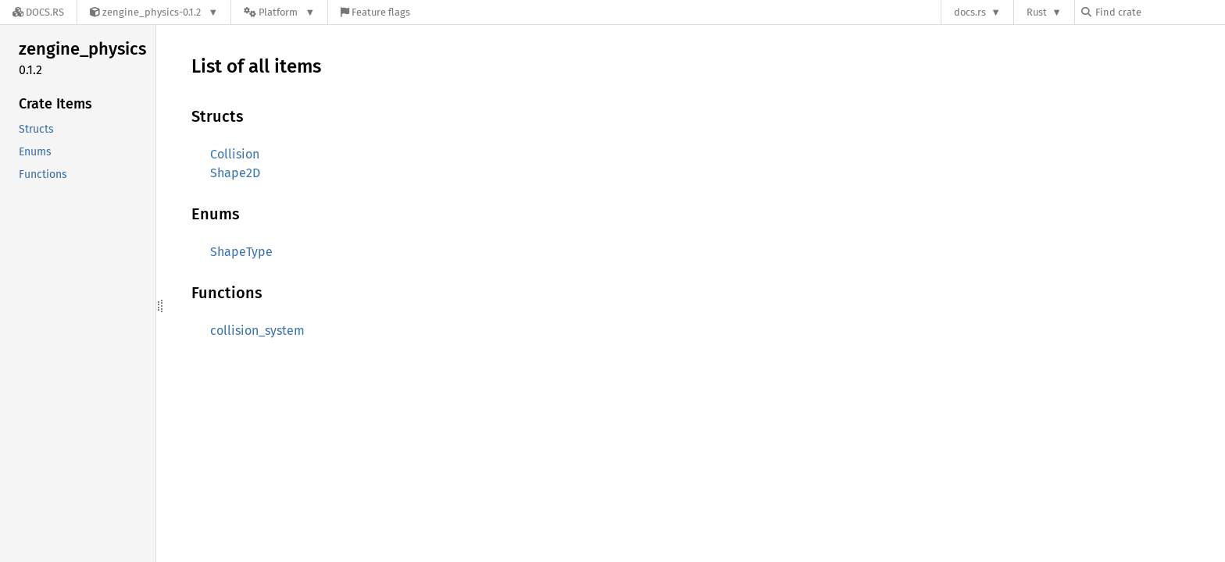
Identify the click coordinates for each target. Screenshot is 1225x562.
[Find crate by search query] (1159, 12)
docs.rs (970, 12)
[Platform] (279, 12)
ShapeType (241, 251)
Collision (234, 154)
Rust (1037, 12)
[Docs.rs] (38, 12)
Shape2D (235, 172)
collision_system (257, 330)
